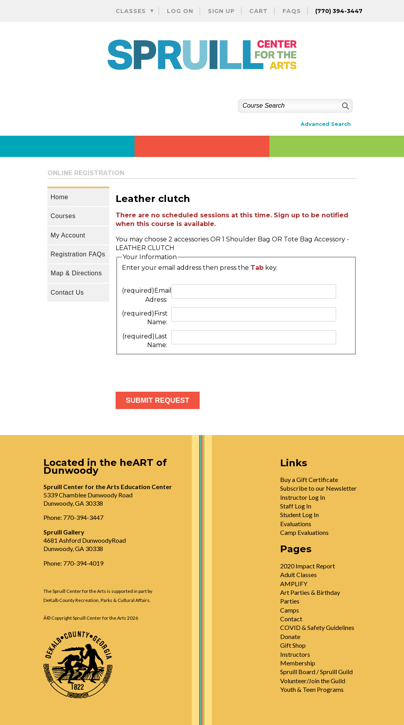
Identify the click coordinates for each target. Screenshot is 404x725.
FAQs (291, 11)
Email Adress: (146, 295)
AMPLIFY (293, 583)
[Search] (345, 106)
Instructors (295, 654)
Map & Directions (76, 273)
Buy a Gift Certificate (309, 479)
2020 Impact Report (307, 566)
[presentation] (176, 370)
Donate (290, 636)
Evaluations (295, 523)
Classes (131, 11)
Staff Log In (295, 506)
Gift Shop (293, 645)
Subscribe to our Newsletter (318, 488)
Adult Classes (298, 574)
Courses (62, 216)
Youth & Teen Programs (312, 689)
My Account (67, 235)
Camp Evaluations (304, 532)
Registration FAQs (77, 254)
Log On (180, 11)
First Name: (145, 318)
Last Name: (144, 341)
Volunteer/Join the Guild (312, 680)
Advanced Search (326, 124)
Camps (289, 610)
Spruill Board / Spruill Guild (316, 671)
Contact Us (67, 292)
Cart (258, 11)
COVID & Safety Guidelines (317, 627)
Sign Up (221, 11)
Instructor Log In (302, 497)
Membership (297, 663)
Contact (291, 618)
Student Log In (299, 514)
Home (59, 197)
